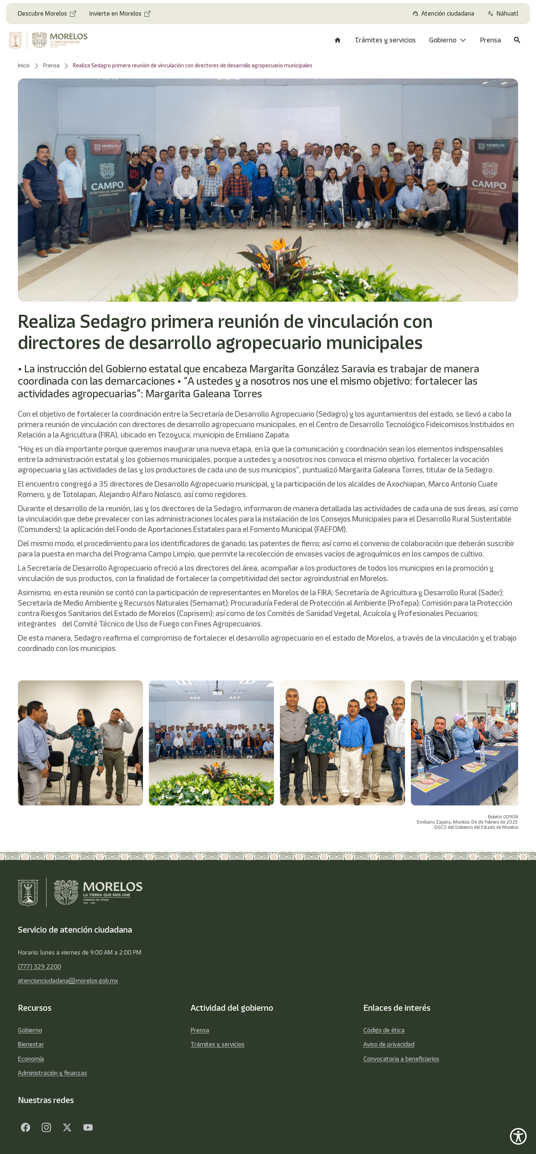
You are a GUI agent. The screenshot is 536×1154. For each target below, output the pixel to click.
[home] (53, 40)
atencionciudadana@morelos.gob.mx (68, 981)
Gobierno (30, 1030)
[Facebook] (25, 1127)
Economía (31, 1058)
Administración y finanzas (52, 1072)
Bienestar (31, 1044)
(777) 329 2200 (39, 966)
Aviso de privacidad (388, 1044)
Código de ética (384, 1030)
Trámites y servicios (218, 1044)
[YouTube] (87, 1127)
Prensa (200, 1030)
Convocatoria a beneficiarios (401, 1059)
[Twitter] (67, 1127)
